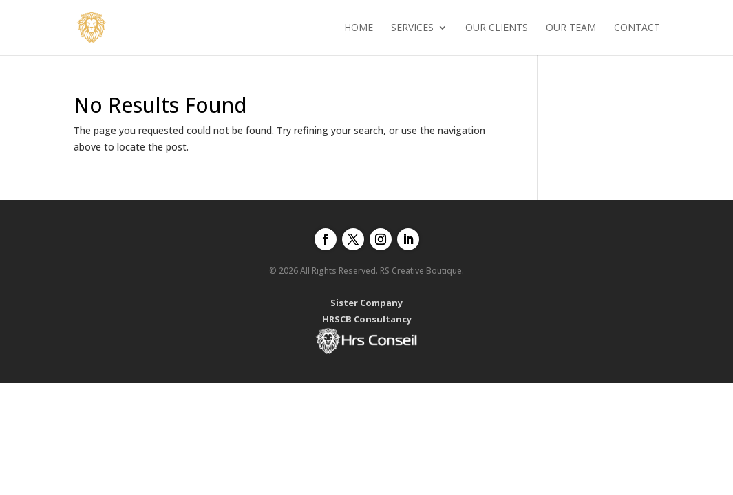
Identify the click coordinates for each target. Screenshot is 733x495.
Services (412, 28)
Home (358, 28)
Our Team (571, 28)
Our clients (496, 28)
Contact (637, 28)
